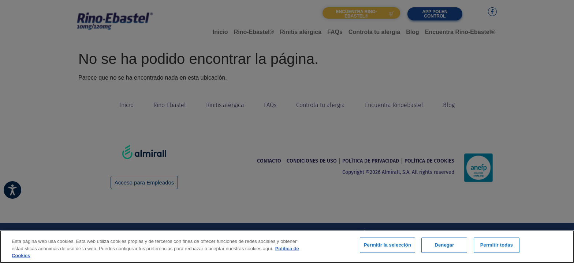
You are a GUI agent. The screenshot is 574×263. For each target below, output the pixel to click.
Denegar (444, 246)
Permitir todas (496, 246)
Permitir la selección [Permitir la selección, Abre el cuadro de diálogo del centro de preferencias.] (387, 246)
